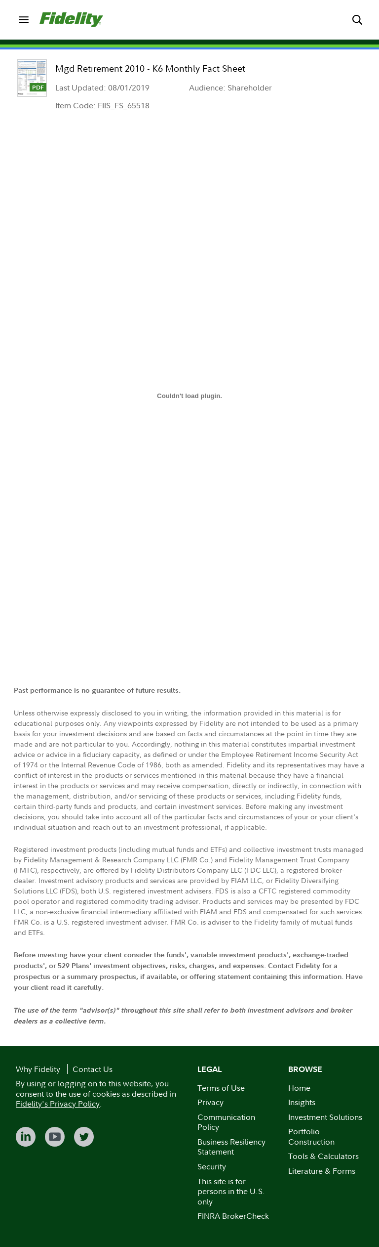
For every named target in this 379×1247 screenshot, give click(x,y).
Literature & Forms (321, 1170)
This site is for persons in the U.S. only (231, 1191)
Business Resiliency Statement (231, 1147)
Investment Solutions (325, 1117)
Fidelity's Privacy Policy (58, 1103)
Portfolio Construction (311, 1136)
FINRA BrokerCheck (233, 1215)
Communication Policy (226, 1122)
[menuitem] (24, 20)
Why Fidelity (38, 1069)
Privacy (210, 1102)
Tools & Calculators (323, 1156)
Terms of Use (221, 1087)
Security (211, 1166)
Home (299, 1087)
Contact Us (93, 1069)
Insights (301, 1102)
